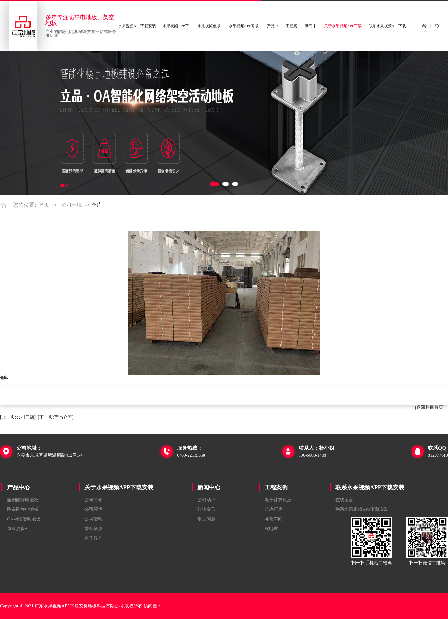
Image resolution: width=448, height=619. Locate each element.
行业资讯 (206, 509)
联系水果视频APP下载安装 (369, 487)
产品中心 (18, 487)
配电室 (271, 528)
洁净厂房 (274, 509)
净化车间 (274, 519)
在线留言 (344, 499)
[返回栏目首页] (430, 407)
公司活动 (93, 519)
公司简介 (93, 499)
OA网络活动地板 (23, 519)
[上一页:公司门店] (18, 417)
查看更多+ (17, 528)
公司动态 (206, 499)
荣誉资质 (93, 528)
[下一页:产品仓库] (55, 417)
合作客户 (93, 538)
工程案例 (276, 487)
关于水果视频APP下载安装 (118, 487)
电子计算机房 (278, 499)
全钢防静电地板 (22, 499)
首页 (44, 205)
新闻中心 (208, 487)
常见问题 (206, 519)
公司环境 (71, 205)
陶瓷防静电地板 (22, 509)
